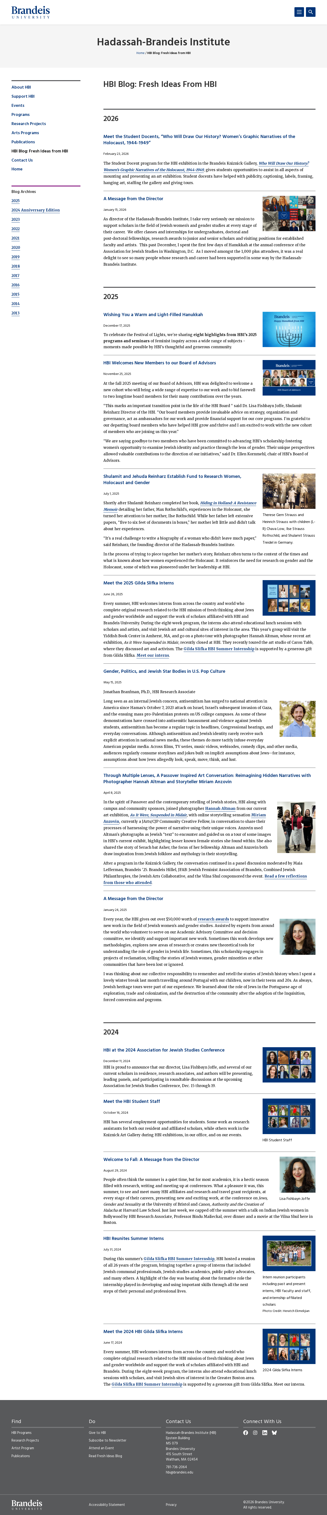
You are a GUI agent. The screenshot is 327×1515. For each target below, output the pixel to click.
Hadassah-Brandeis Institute (163, 43)
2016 (15, 285)
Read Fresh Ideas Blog (105, 1456)
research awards (213, 919)
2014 (15, 303)
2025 (15, 200)
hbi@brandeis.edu (179, 1472)
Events (17, 105)
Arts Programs (25, 133)
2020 (15, 247)
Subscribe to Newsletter (107, 1440)
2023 (15, 219)
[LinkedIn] (264, 1432)
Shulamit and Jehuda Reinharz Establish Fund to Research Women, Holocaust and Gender (172, 480)
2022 (15, 229)
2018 (15, 266)
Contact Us (22, 160)
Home (140, 53)
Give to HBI (97, 1433)
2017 (15, 275)
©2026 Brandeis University (263, 1502)
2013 (15, 313)
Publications (23, 142)
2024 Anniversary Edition (35, 210)
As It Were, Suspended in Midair (158, 815)
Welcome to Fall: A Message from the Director (151, 1160)
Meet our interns (152, 655)
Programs (20, 115)
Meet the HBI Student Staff (131, 1102)
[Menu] (299, 12)
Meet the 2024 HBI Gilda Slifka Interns (143, 1332)
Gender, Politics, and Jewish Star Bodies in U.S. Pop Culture (164, 671)
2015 (15, 294)
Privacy (171, 1505)
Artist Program (22, 1448)
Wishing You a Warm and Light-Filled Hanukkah (153, 315)
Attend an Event (101, 1448)
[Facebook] (245, 1432)
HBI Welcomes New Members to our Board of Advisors (159, 363)
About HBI (21, 87)
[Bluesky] (274, 1432)
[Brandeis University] (30, 12)
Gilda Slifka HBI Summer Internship (219, 649)
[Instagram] (255, 1432)
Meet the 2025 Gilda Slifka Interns (138, 583)
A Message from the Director (133, 199)
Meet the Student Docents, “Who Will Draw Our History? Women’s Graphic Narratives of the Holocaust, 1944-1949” (199, 140)
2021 (15, 238)
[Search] (311, 12)
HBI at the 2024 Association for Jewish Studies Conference (164, 1050)
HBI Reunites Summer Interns (133, 1239)
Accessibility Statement (107, 1505)
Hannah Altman (220, 808)
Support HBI (23, 96)
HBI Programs (21, 1433)
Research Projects (28, 124)
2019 (15, 257)
